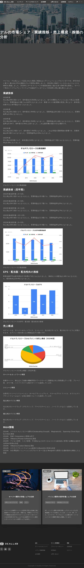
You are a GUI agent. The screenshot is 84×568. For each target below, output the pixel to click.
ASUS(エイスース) (63, 502)
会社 (36, 543)
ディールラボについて (32, 1)
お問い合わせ (55, 1)
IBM (21, 502)
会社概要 (43, 1)
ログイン (71, 1)
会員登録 (63, 1)
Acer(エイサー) (50, 502)
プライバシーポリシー (57, 546)
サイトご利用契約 (55, 543)
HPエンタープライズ (11, 502)
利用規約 (53, 550)
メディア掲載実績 (40, 550)
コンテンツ (20, 1)
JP (77, 1)
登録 (68, 543)
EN (81, 1)
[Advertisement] (42, 63)
